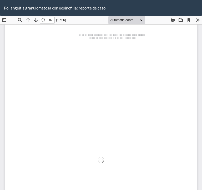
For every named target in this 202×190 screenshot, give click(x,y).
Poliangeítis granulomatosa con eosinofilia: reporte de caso (54, 8)
